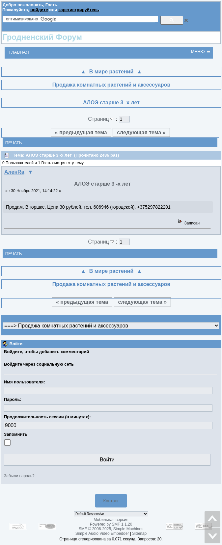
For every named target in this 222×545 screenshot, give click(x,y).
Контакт (111, 500)
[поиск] (82, 19)
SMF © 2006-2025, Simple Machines (111, 529)
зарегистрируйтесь (78, 9)
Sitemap (139, 533)
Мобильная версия (111, 519)
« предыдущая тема (81, 132)
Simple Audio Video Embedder (102, 533)
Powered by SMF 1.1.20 (111, 524)
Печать (13, 142)
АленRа (14, 172)
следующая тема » (141, 132)
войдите (39, 9)
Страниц (102, 119)
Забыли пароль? (19, 476)
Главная (19, 52)
